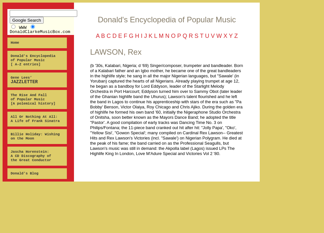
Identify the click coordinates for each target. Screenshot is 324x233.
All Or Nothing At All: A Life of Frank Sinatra (35, 119)
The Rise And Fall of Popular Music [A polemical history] (33, 99)
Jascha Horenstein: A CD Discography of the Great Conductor (31, 156)
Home (15, 43)
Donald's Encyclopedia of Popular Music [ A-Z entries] (33, 60)
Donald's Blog (24, 173)
